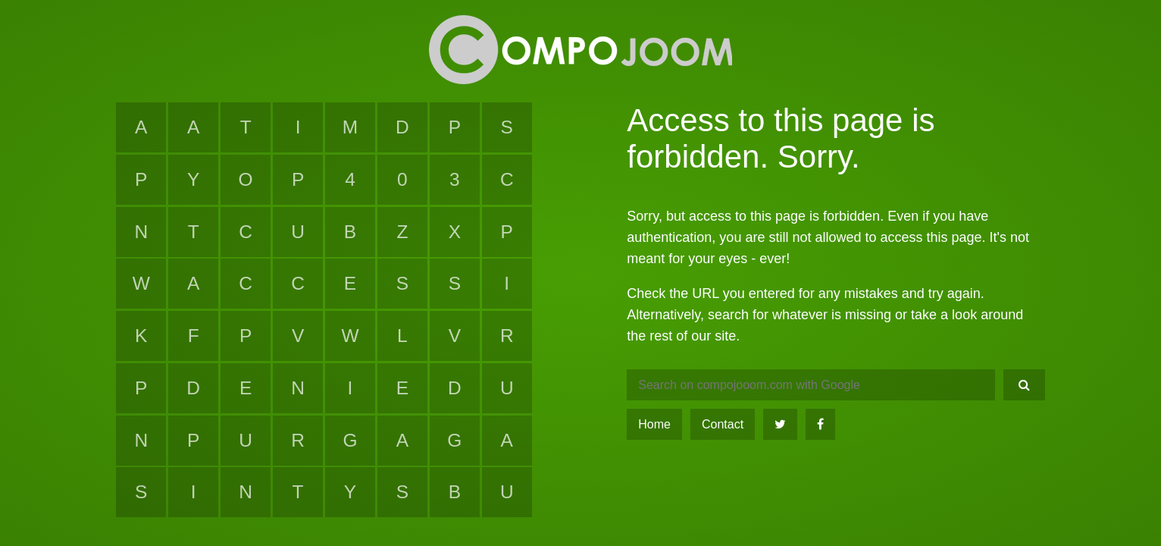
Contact (722, 424)
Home (654, 424)
